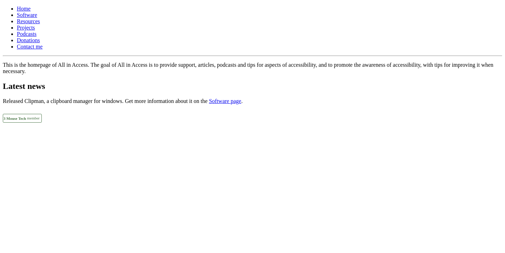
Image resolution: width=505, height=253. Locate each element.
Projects (26, 28)
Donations (28, 40)
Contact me (29, 47)
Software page (225, 101)
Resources (28, 21)
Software (27, 15)
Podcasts (26, 34)
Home (24, 9)
